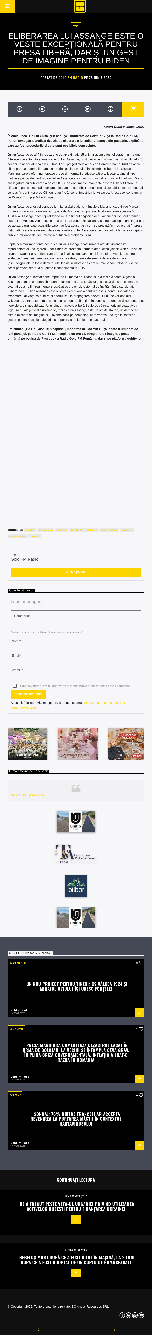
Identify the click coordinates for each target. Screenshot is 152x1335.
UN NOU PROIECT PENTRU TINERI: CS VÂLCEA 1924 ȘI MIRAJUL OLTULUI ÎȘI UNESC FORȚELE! (77, 986)
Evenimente (18, 962)
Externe (15, 1095)
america (30, 530)
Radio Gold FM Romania (27, 795)
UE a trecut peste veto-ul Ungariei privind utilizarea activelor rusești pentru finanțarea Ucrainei (77, 1206)
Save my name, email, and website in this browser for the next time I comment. (75, 686)
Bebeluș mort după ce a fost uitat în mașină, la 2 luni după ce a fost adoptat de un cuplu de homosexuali (77, 1259)
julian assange (109, 530)
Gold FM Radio (70, 78)
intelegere (91, 530)
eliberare (62, 530)
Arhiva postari (76, 572)
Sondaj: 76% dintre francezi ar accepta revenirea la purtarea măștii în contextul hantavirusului (76, 1119)
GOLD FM (76, 530)
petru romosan (17, 536)
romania (34, 536)
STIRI (76, 26)
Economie (16, 1029)
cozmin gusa (46, 530)
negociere (127, 530)
